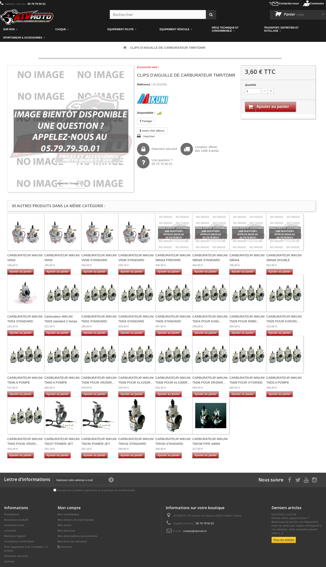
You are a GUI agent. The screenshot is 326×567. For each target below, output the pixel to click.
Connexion (317, 3)
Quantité (250, 84)
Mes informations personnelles (77, 536)
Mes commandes (68, 514)
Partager (146, 121)
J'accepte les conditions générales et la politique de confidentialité (95, 490)
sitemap (9, 561)
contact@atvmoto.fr (195, 531)
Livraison (10, 530)
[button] (235, 29)
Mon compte (69, 507)
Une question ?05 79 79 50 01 (155, 162)
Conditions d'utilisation (19, 541)
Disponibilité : (146, 112)
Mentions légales (15, 536)
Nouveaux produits (16, 519)
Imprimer (149, 136)
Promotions (11, 514)
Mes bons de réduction (72, 541)
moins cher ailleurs (152, 130)
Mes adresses (66, 530)
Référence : (144, 84)
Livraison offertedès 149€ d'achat (199, 149)
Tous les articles (283, 539)
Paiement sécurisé (157, 149)
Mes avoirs (65, 525)
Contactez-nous (289, 3)
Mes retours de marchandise (76, 519)
